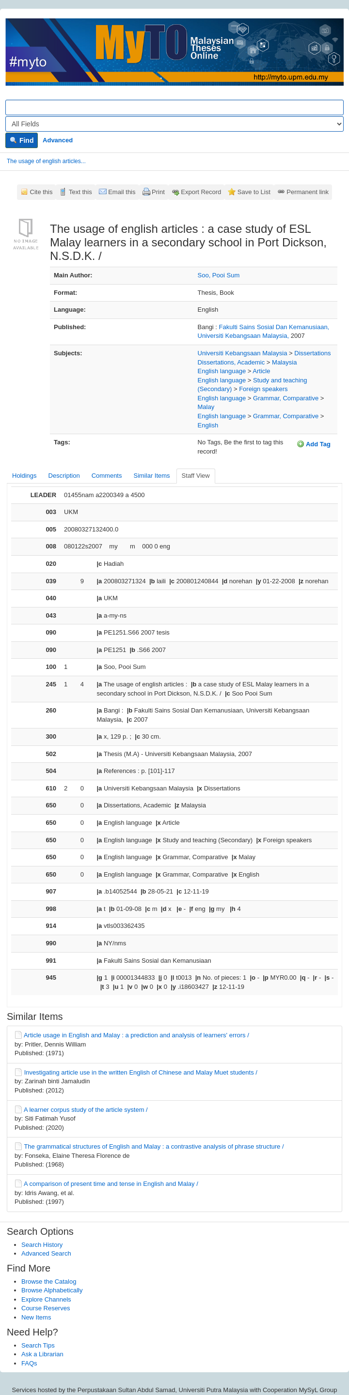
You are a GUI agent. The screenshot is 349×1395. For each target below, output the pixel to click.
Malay (206, 406)
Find (21, 140)
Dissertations (312, 353)
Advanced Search (46, 1253)
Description (64, 475)
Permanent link (307, 192)
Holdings (24, 475)
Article (261, 371)
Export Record (201, 192)
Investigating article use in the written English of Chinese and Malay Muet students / (140, 1072)
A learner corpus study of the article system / (86, 1109)
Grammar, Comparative (285, 398)
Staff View (196, 475)
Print (158, 192)
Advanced (58, 140)
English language (222, 371)
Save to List (254, 192)
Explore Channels (46, 1299)
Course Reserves (45, 1308)
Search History (42, 1244)
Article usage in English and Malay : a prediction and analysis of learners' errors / (136, 1035)
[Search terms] (174, 107)
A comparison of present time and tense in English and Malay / (111, 1183)
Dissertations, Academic (231, 362)
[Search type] (174, 124)
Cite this (41, 192)
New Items (36, 1317)
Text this (80, 192)
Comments (107, 475)
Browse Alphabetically (51, 1290)
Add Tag (314, 444)
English (208, 425)
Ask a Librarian (42, 1354)
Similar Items (151, 475)
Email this (121, 192)
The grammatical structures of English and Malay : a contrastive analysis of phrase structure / (154, 1146)
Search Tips (38, 1345)
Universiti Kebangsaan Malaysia (242, 353)
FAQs (29, 1363)
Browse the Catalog (48, 1281)
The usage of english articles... (46, 161)
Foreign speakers (263, 389)
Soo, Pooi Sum (219, 275)
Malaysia (284, 362)
